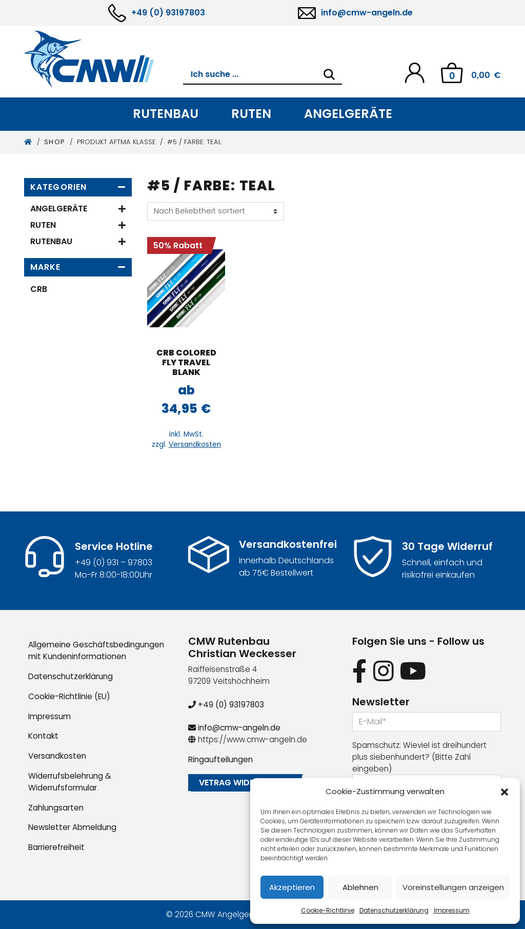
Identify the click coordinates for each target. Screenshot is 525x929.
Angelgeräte (348, 113)
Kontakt (43, 735)
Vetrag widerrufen (241, 782)
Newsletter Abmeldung (72, 827)
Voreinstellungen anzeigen (453, 887)
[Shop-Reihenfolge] (215, 211)
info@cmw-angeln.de (367, 12)
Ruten (251, 113)
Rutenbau (165, 113)
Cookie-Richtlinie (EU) (69, 696)
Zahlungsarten (56, 807)
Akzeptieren (292, 887)
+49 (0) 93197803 (168, 12)
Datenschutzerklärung (394, 910)
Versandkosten (195, 444)
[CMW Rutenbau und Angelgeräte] (103, 59)
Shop (55, 142)
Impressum (452, 910)
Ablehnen (360, 887)
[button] (504, 791)
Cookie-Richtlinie (327, 910)
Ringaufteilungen (220, 759)
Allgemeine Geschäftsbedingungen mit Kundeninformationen (96, 650)
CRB (38, 289)
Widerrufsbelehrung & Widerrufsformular (69, 781)
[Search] (329, 74)
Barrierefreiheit (56, 847)
